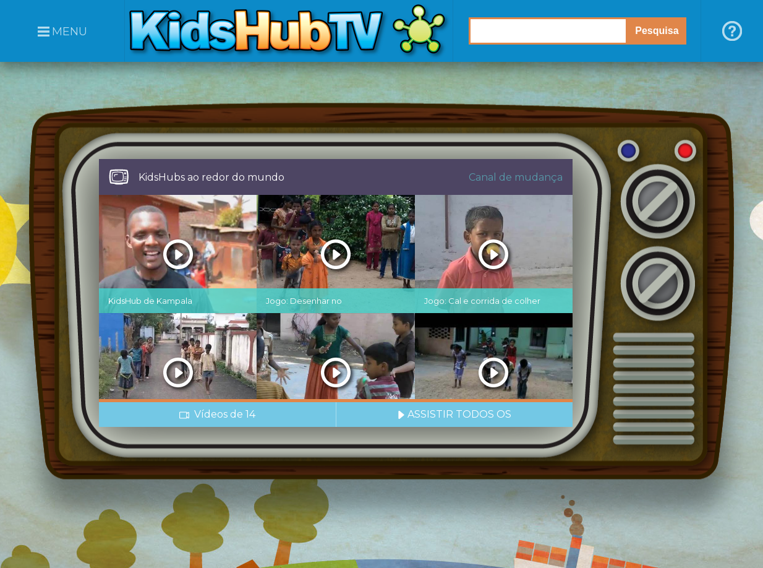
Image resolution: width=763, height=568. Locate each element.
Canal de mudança (516, 177)
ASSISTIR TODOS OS (455, 414)
